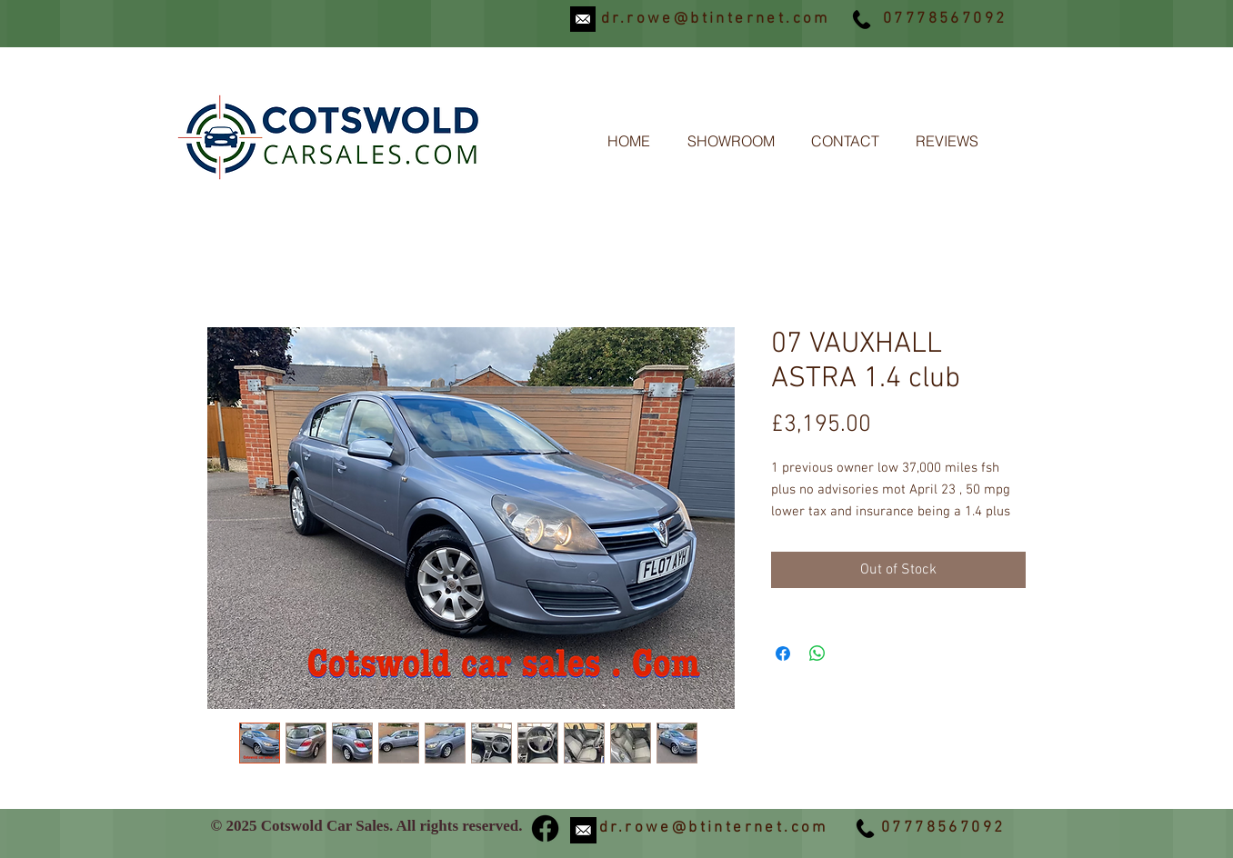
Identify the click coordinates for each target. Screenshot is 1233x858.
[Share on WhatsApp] (817, 653)
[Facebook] (545, 828)
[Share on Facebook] (783, 653)
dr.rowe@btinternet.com (715, 19)
